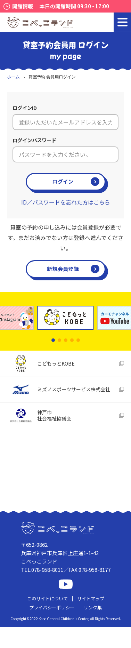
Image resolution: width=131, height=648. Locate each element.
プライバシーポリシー (51, 607)
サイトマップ (90, 598)
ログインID (25, 107)
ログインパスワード (34, 140)
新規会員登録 (63, 268)
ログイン (62, 181)
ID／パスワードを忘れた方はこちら (65, 202)
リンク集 (93, 607)
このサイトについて (47, 598)
